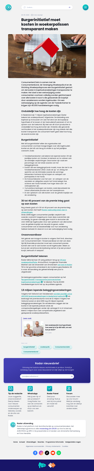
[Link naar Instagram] (41, 453)
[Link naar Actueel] (22, 442)
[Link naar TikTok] (47, 453)
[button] (69, 7)
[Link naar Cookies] (65, 446)
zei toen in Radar (65, 265)
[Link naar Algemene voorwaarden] (35, 446)
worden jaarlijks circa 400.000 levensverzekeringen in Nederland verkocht (46, 295)
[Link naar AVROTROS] (42, 465)
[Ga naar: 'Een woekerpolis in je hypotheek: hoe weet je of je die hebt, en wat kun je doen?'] (48, 329)
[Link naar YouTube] (53, 453)
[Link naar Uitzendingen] (31, 442)
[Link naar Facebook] (35, 453)
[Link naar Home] (15, 442)
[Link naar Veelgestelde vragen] (73, 442)
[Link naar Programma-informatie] (55, 442)
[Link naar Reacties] (41, 442)
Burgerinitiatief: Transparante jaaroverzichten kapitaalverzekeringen (41, 280)
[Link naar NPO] (52, 465)
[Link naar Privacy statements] (53, 446)
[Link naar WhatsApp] (59, 453)
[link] (29, 347)
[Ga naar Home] (8, 7)
